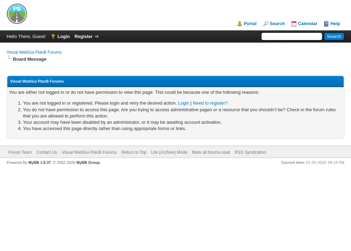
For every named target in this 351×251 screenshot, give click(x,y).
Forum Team (20, 152)
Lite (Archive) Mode (169, 152)
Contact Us (46, 152)
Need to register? (210, 103)
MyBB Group (88, 162)
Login (63, 36)
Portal (250, 23)
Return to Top (134, 152)
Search (277, 23)
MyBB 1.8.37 (39, 162)
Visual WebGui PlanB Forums (34, 52)
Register (84, 36)
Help (335, 23)
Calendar (308, 23)
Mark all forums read (211, 152)
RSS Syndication (250, 152)
